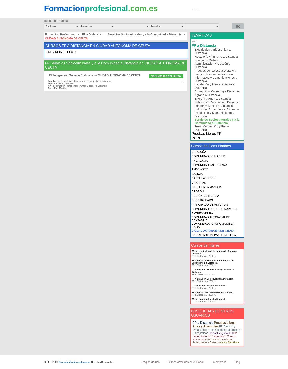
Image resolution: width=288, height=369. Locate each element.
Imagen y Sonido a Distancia (214, 105)
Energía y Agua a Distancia (213, 98)
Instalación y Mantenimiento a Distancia (214, 86)
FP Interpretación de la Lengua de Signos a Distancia (214, 252)
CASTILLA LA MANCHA (207, 187)
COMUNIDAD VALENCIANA (209, 165)
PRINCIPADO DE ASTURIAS (210, 204)
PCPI (196, 138)
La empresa (219, 362)
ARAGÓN (198, 191)
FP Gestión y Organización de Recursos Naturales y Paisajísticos (217, 330)
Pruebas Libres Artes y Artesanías (214, 324)
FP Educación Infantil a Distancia (209, 285)
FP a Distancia (91, 34)
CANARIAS (199, 182)
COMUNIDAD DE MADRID (208, 156)
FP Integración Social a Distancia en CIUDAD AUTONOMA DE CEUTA (95, 75)
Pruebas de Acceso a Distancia (215, 70)
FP (194, 41)
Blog (237, 362)
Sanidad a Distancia (208, 60)
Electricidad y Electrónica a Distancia (213, 51)
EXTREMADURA (202, 213)
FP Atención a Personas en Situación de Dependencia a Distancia (213, 261)
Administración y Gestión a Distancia (212, 65)
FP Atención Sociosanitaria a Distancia (212, 292)
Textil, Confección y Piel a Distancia (212, 128)
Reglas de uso (151, 362)
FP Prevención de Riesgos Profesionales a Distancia (213, 341)
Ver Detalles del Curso (166, 76)
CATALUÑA (199, 151)
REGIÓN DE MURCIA (205, 195)
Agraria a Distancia (207, 95)
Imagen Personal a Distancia (214, 74)
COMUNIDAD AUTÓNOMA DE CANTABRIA (211, 219)
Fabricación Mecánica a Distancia (217, 102)
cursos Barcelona (229, 342)
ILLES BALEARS (202, 200)
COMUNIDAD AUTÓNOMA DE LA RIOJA (213, 225)
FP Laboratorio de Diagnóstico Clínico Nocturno (215, 336)
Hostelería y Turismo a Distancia (216, 56)
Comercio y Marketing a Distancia (217, 91)
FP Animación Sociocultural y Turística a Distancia (213, 270)
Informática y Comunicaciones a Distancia (216, 79)
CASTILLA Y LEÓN (204, 178)
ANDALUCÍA (200, 160)
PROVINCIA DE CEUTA (61, 52)
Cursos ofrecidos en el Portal (186, 362)
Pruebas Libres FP (206, 134)
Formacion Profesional (60, 34)
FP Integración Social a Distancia (209, 299)
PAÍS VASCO (200, 169)
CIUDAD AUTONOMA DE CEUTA (213, 230)
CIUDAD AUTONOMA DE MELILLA (214, 235)
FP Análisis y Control (221, 333)
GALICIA (197, 173)
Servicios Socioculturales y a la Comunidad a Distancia (144, 34)
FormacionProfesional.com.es (74, 362)
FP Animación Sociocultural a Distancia (212, 279)
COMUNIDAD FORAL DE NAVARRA (214, 209)
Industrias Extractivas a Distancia (217, 109)
